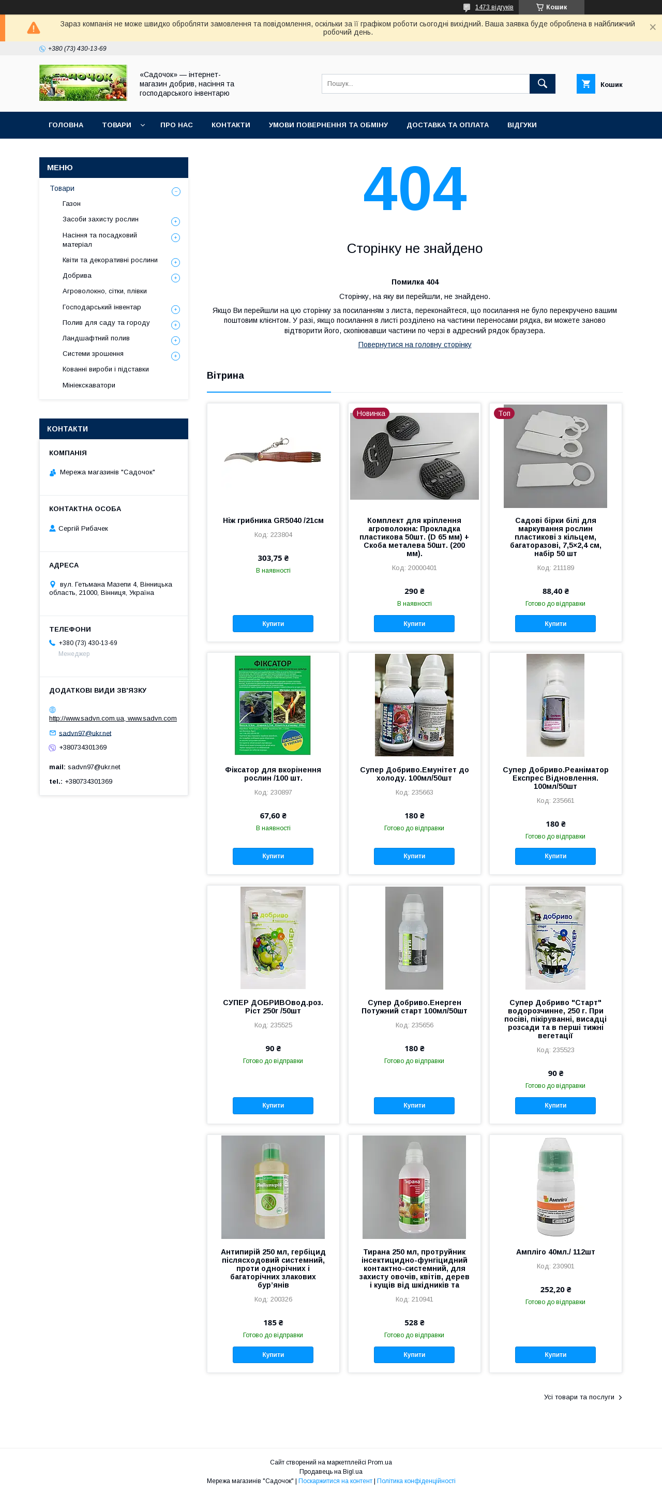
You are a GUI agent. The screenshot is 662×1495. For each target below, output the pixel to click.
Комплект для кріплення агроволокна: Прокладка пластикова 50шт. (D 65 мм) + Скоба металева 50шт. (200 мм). (414, 537)
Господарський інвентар (102, 307)
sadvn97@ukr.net (85, 733)
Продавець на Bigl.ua (331, 1471)
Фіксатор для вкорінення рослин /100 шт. (273, 774)
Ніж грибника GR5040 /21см (273, 520)
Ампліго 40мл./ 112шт (555, 1252)
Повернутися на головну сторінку (415, 344)
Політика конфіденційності (416, 1481)
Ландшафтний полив (96, 338)
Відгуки (522, 125)
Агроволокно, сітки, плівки (105, 291)
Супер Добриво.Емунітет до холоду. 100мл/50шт (414, 774)
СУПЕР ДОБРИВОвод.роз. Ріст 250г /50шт (273, 1006)
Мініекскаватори (89, 385)
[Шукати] (542, 84)
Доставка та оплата (448, 125)
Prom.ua (380, 1462)
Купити (273, 623)
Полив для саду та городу (106, 322)
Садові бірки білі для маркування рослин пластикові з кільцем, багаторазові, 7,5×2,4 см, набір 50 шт (555, 537)
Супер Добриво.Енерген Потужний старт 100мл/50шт (415, 1006)
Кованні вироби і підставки (106, 369)
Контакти (231, 125)
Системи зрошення (93, 353)
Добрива (77, 275)
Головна (66, 125)
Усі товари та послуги (579, 1397)
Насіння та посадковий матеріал (100, 239)
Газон (72, 203)
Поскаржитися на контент (335, 1481)
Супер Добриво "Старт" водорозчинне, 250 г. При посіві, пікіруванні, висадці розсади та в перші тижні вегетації (555, 1019)
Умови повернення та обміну (328, 125)
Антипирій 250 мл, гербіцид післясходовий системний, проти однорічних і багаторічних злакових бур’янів (273, 1268)
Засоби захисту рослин (101, 219)
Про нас (176, 125)
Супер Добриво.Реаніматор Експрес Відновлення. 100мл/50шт (556, 778)
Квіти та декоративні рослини (110, 260)
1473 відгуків (494, 7)
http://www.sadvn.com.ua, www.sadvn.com (113, 718)
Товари (116, 125)
